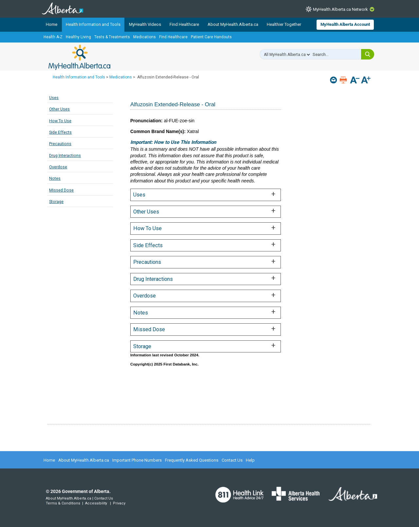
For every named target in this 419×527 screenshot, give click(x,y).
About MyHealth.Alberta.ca (233, 24)
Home (51, 24)
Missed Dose (61, 190)
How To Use (60, 120)
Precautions (60, 143)
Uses (54, 97)
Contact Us (232, 460)
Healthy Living (78, 37)
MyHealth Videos (145, 24)
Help (250, 460)
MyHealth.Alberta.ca (79, 57)
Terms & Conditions (63, 503)
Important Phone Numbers (137, 460)
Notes (55, 178)
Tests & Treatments (112, 37)
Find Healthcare (184, 24)
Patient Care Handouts (211, 37)
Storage (56, 201)
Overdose (58, 166)
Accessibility (96, 503)
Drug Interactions (65, 155)
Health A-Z (53, 37)
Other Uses (59, 109)
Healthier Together (284, 24)
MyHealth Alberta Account (345, 24)
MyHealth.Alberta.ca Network (340, 9)
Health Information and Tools (93, 24)
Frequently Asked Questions (191, 460)
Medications (144, 37)
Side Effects (60, 132)
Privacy (119, 503)
